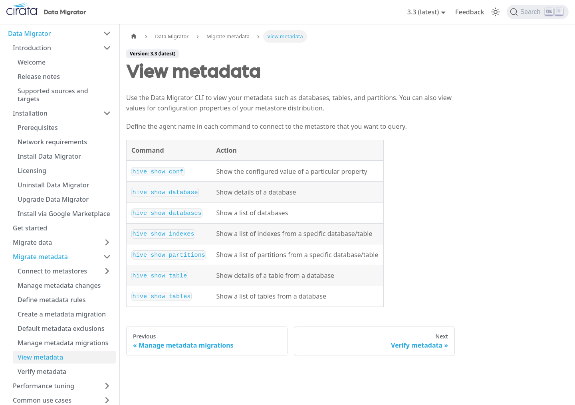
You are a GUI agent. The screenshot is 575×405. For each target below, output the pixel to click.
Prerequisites (38, 127)
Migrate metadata (40, 256)
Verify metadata (42, 371)
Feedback (469, 12)
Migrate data (32, 242)
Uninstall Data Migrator (53, 185)
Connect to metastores (52, 271)
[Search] (538, 12)
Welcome (32, 62)
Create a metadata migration (62, 314)
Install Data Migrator (49, 156)
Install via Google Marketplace (64, 213)
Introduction (32, 47)
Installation (30, 113)
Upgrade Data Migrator (53, 199)
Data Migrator (29, 33)
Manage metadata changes (59, 285)
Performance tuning (43, 385)
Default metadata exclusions (61, 328)
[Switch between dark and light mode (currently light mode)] (495, 12)
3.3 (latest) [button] (423, 12)
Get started (30, 228)
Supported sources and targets (53, 95)
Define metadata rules (51, 299)
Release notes (39, 76)
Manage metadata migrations (63, 342)
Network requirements (52, 142)
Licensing (32, 170)
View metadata (40, 357)
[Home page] (133, 36)
